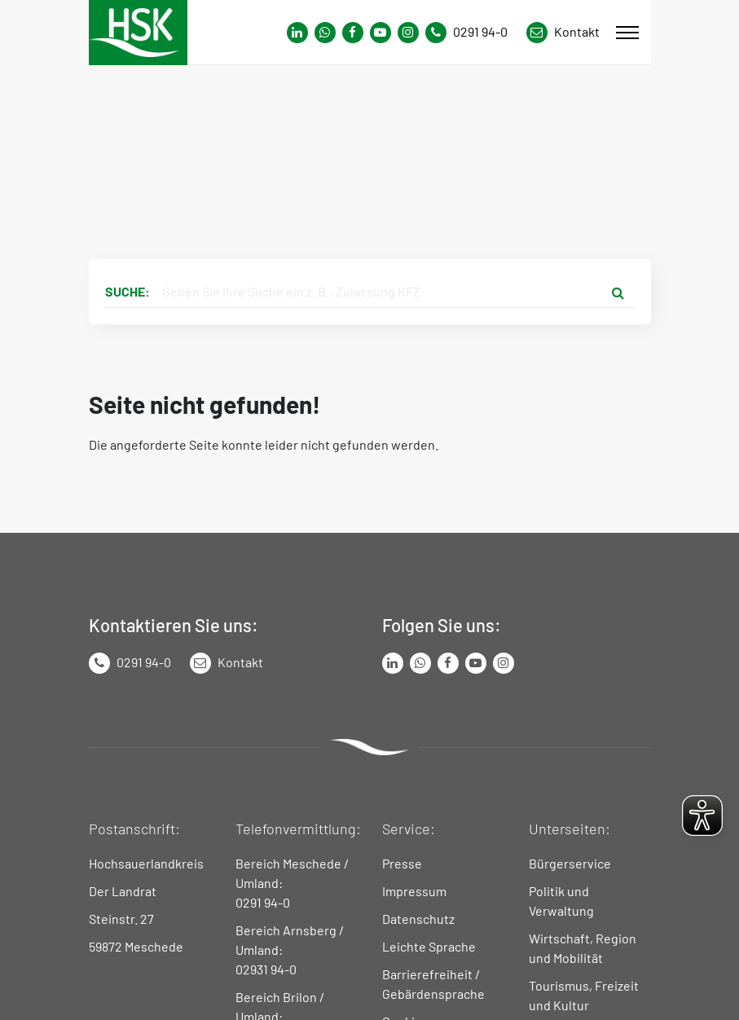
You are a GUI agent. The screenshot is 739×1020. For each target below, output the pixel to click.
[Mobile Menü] (627, 32)
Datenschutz (418, 918)
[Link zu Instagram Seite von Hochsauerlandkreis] (408, 32)
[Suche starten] (618, 291)
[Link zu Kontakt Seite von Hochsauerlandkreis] (563, 32)
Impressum (414, 891)
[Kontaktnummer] (472, 32)
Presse (402, 863)
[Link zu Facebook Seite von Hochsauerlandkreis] (352, 32)
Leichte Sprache (429, 946)
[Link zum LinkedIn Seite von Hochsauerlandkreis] (392, 663)
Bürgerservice (570, 863)
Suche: (127, 291)
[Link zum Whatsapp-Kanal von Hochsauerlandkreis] (297, 32)
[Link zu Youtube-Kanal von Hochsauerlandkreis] (380, 32)
